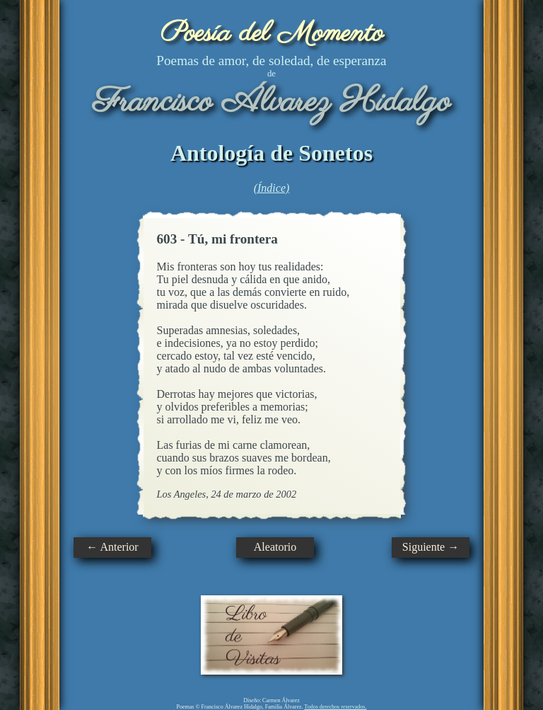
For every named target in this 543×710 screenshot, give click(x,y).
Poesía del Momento (271, 33)
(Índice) (272, 188)
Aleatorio (275, 547)
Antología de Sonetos (271, 153)
